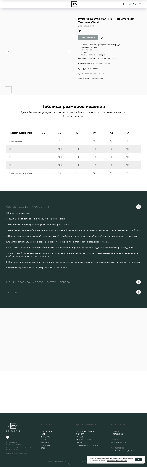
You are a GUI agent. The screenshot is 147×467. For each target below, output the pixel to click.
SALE (43, 448)
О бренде (80, 434)
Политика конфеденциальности (57, 461)
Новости (80, 437)
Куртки (44, 434)
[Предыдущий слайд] (8, 51)
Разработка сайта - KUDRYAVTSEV (16, 453)
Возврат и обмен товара (87, 445)
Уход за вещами (83, 440)
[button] (124, 4)
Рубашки (45, 442)
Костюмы (45, 445)
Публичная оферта (73, 464)
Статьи (79, 442)
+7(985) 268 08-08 (118, 434)
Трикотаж (45, 437)
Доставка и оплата (85, 431)
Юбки (43, 440)
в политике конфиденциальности (117, 460)
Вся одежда (46, 431)
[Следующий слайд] (69, 51)
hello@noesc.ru (118, 442)
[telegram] (7, 437)
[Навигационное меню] (6, 4)
